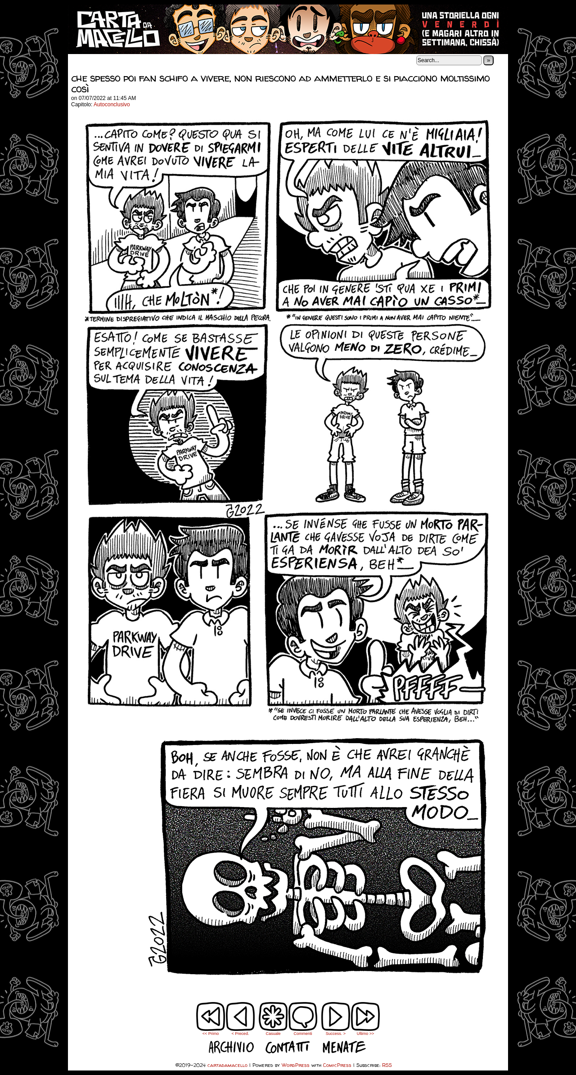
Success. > (336, 1033)
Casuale (273, 1033)
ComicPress (337, 1064)
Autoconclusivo (112, 104)
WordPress (296, 1064)
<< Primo (210, 1033)
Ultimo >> (365, 1033)
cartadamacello (288, 29)
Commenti (303, 1019)
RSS (387, 1064)
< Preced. (240, 1033)
